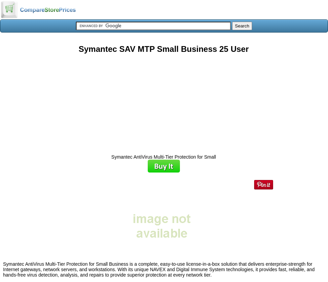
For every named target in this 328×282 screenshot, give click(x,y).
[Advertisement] (163, 101)
